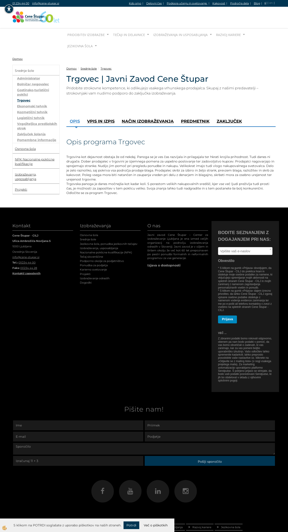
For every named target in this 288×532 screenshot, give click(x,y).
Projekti (85, 257)
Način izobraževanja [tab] (148, 104)
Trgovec (23, 83)
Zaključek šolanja (31, 117)
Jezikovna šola (80, 29)
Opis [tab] (75, 104)
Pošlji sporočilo (210, 445)
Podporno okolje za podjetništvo (102, 244)
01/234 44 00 (27, 245)
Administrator (28, 61)
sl (265, 3)
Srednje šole (89, 51)
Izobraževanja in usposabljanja (180, 18)
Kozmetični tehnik (32, 95)
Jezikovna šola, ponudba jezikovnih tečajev (108, 227)
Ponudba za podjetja (94, 248)
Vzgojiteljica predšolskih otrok (37, 109)
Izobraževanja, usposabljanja (99, 231)
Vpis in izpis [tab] (101, 104)
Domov (17, 42)
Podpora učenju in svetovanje (187, 3)
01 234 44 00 (20, 3)
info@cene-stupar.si (45, 3)
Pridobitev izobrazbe (86, 18)
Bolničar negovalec (33, 67)
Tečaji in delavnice (129, 18)
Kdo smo (135, 3)
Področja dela (239, 3)
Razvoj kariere (228, 18)
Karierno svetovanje (93, 252)
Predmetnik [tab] (195, 104)
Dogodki (86, 265)
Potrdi (131, 525)
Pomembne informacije (36, 123)
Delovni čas (154, 3)
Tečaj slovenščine (91, 239)
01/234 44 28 (28, 251)
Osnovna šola (89, 218)
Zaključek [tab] (229, 104)
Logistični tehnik (31, 101)
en (271, 3)
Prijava (227, 302)
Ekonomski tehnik (32, 89)
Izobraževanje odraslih (95, 261)
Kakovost (218, 3)
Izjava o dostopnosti (163, 248)
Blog (257, 3)
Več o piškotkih (156, 525)
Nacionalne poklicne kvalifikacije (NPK (105, 235)
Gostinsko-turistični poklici (33, 75)
